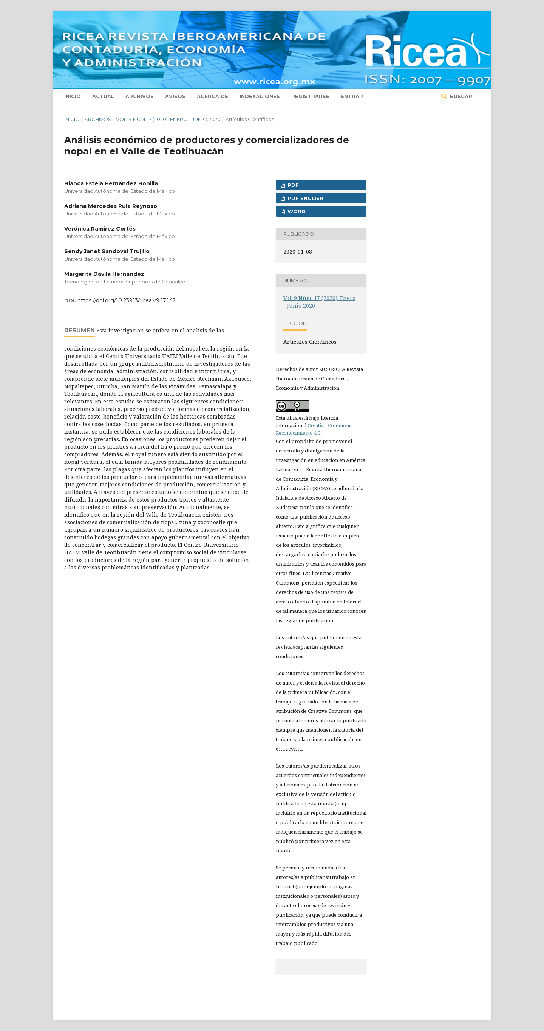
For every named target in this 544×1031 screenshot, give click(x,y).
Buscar (460, 96)
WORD (296, 211)
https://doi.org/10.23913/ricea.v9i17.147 (126, 300)
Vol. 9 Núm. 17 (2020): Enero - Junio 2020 (168, 119)
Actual (103, 96)
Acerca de (212, 96)
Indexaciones (260, 96)
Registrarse (310, 96)
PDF (292, 185)
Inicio (72, 96)
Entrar (352, 96)
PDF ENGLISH (304, 198)
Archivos (139, 96)
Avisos (175, 96)
